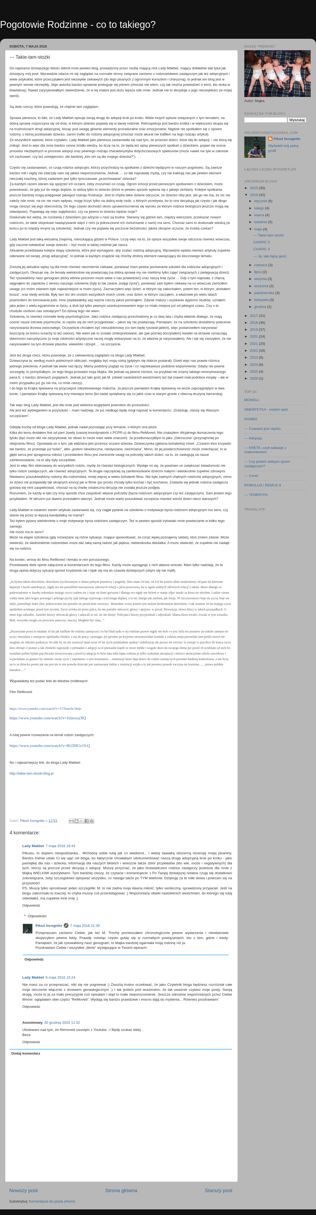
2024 (254, 365)
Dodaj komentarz (25, 1053)
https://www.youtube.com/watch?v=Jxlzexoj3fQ (48, 718)
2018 (254, 323)
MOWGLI (251, 400)
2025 (254, 371)
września (261, 286)
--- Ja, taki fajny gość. (270, 256)
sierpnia (261, 279)
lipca (258, 272)
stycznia (261, 201)
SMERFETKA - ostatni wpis (266, 409)
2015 (254, 188)
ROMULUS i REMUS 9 (262, 485)
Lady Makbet (33, 846)
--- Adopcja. (253, 438)
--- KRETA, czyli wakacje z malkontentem (265, 450)
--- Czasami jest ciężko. (262, 429)
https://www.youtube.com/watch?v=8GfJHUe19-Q (50, 746)
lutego (259, 208)
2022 (254, 350)
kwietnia (261, 222)
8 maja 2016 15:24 (60, 977)
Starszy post (218, 1190)
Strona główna (121, 1190)
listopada (262, 300)
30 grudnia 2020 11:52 (62, 1023)
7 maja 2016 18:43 (60, 846)
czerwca (261, 265)
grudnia (260, 307)
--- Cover (251, 476)
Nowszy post (23, 1190)
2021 (254, 344)
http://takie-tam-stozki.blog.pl (31, 773)
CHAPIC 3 (261, 242)
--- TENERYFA (256, 495)
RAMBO (251, 419)
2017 (254, 316)
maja (258, 229)
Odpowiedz (31, 905)
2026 (254, 378)
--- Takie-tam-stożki (268, 235)
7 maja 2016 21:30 (85, 926)
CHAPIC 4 (261, 249)
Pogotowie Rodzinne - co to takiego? (78, 24)
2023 (254, 357)
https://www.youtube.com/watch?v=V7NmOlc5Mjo (46, 709)
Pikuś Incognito (49, 926)
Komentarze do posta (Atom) (52, 1201)
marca (259, 215)
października (264, 293)
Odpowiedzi (37, 916)
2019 (254, 330)
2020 (254, 336)
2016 (254, 195)
